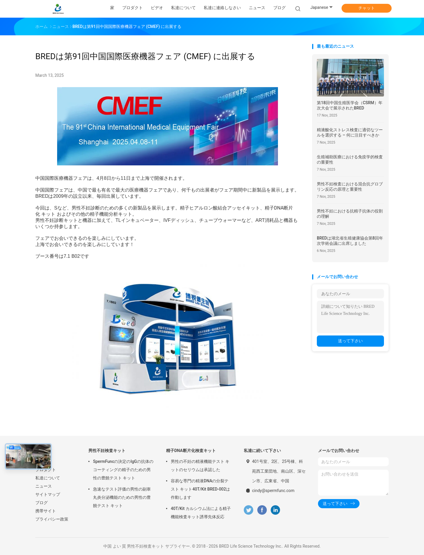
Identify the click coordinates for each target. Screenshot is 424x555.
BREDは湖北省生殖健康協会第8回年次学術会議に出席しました (350, 241)
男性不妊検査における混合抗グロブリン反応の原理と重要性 (350, 187)
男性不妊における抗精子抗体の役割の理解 (350, 214)
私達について (47, 478)
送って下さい (350, 340)
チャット (366, 8)
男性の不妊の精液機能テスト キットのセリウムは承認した (200, 465)
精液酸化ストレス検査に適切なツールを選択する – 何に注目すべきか (350, 132)
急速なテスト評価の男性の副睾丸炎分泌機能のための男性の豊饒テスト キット (122, 497)
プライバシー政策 (51, 519)
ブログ (41, 502)
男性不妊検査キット (106, 450)
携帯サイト (45, 511)
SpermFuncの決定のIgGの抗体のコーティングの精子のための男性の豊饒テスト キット (123, 469)
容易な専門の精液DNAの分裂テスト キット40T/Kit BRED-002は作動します (200, 489)
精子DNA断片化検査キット (191, 450)
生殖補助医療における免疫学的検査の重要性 (350, 159)
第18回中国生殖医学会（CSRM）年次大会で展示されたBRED (349, 105)
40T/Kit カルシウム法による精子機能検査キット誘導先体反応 (201, 512)
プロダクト (45, 469)
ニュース (43, 486)
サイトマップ (47, 494)
